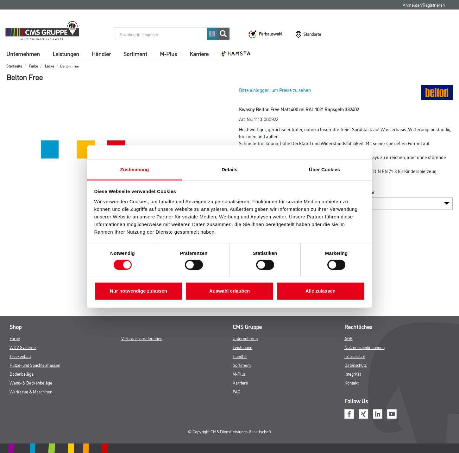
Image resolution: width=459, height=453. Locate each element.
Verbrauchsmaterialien (141, 338)
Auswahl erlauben (229, 291)
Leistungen (66, 53)
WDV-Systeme (22, 347)
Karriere (199, 53)
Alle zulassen (320, 291)
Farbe (33, 65)
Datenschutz (355, 365)
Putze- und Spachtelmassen (34, 365)
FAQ (237, 391)
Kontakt (351, 382)
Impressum (354, 356)
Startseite (14, 65)
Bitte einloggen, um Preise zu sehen (275, 90)
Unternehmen (23, 53)
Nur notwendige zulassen (138, 291)
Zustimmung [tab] (134, 169)
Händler (101, 53)
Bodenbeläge (21, 374)
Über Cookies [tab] (324, 169)
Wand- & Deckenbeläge (30, 382)
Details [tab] (229, 169)
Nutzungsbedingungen (364, 347)
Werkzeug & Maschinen (30, 391)
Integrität (352, 374)
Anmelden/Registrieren (424, 5)
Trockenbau (20, 356)
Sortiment (135, 53)
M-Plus (168, 53)
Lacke (49, 65)
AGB (348, 338)
